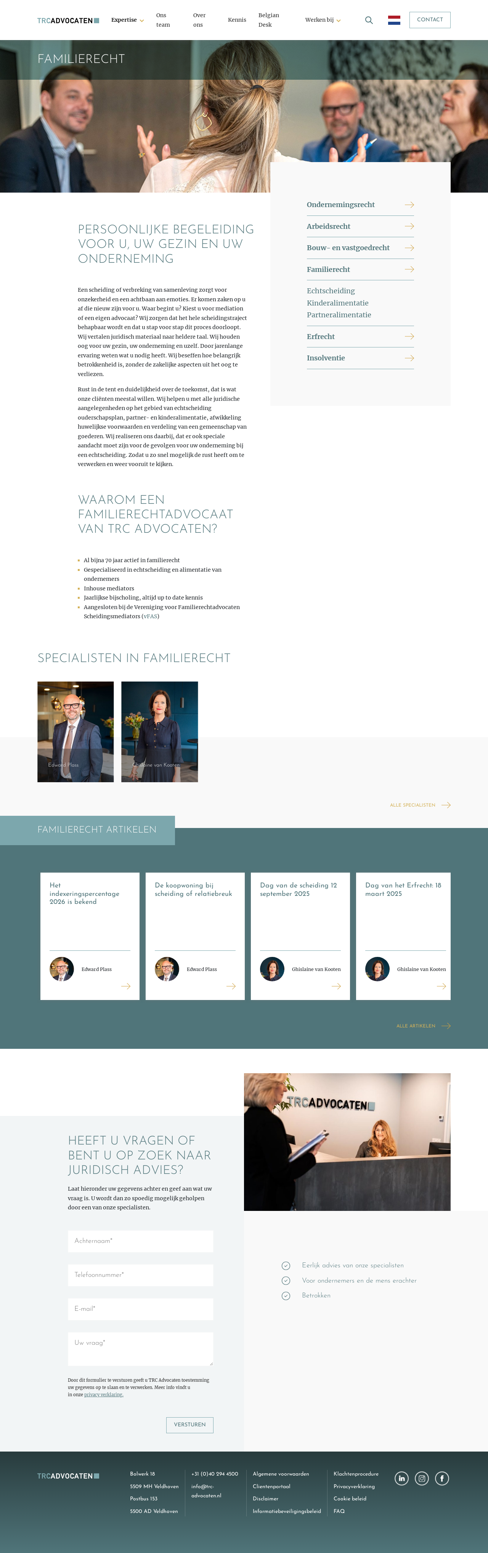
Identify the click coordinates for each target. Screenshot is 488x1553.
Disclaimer (265, 1499)
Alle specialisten (412, 805)
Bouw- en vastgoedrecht (348, 247)
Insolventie (326, 358)
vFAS (150, 616)
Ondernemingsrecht (341, 204)
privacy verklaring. (104, 1394)
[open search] (369, 20)
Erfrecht (321, 336)
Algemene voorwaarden (281, 1474)
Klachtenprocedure (356, 1474)
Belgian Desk (268, 20)
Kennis (237, 19)
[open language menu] (394, 20)
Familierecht (328, 269)
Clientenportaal (272, 1487)
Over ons (199, 20)
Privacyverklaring (354, 1487)
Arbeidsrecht (328, 226)
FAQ (339, 1511)
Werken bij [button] (319, 19)
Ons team (163, 20)
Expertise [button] (124, 19)
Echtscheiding (331, 290)
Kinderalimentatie (338, 303)
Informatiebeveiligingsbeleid (287, 1511)
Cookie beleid (350, 1499)
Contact (430, 20)
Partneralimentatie (339, 314)
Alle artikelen (415, 1026)
